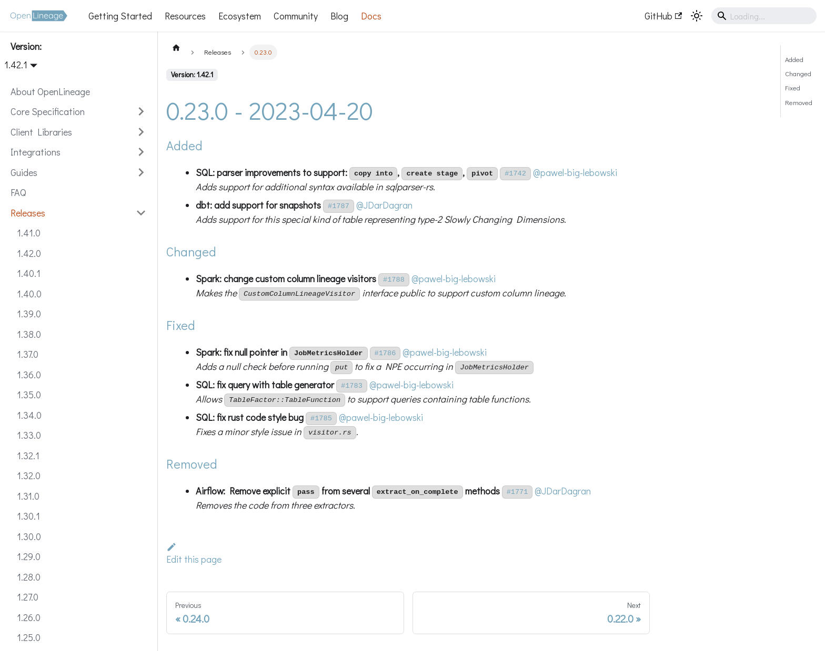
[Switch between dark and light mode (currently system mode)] (696, 15)
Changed (798, 73)
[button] (78, 111)
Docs (371, 15)
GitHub (663, 15)
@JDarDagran (384, 205)
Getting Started (120, 15)
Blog (339, 15)
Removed (798, 102)
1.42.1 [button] (15, 64)
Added (794, 59)
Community (296, 15)
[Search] (764, 15)
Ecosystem (239, 15)
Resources (185, 15)
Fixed (792, 88)
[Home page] (176, 47)
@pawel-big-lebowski (575, 172)
